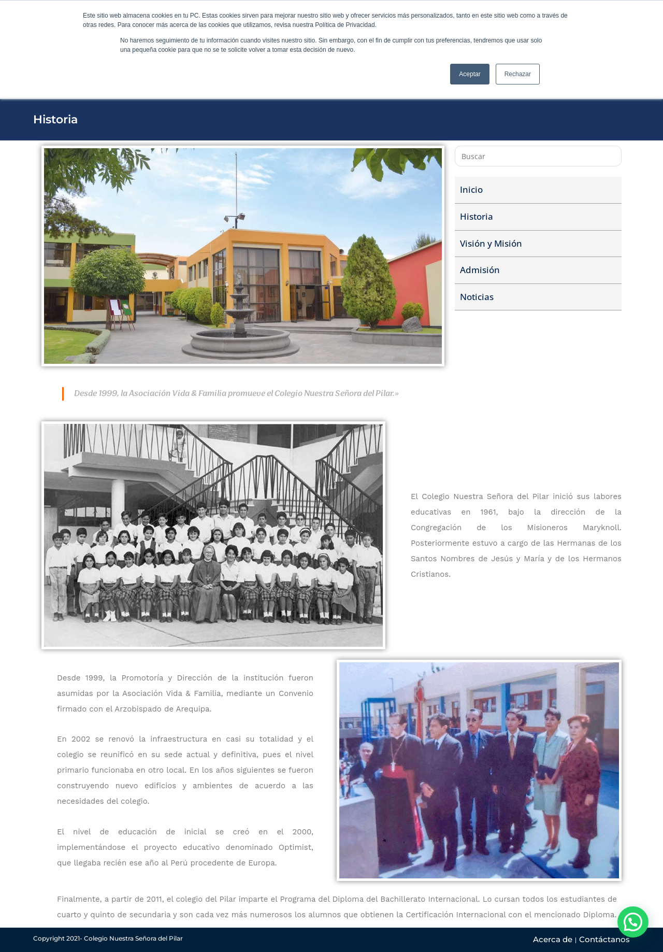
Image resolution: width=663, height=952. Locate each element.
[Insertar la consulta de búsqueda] (538, 156)
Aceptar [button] (469, 74)
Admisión (480, 270)
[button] (632, 921)
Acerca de (552, 939)
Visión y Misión (491, 243)
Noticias (477, 297)
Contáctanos (604, 939)
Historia (476, 216)
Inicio (471, 189)
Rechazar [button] (518, 74)
